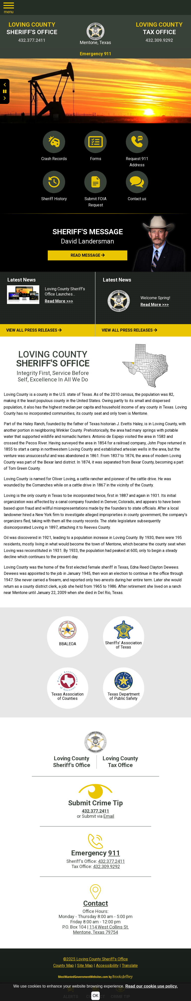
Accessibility (107, 965)
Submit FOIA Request (95, 189)
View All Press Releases (34, 330)
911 (114, 853)
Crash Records (54, 146)
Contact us (137, 186)
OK (95, 996)
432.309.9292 (106, 866)
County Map (63, 965)
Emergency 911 (95, 53)
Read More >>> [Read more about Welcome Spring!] (155, 304)
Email (108, 816)
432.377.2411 (111, 861)
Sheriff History (54, 186)
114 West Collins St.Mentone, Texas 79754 (101, 929)
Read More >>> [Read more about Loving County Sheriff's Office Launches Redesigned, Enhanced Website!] (59, 301)
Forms (95, 146)
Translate (130, 965)
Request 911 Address (137, 149)
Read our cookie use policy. (151, 986)
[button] (8, 7)
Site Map (85, 965)
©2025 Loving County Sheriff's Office (95, 959)
